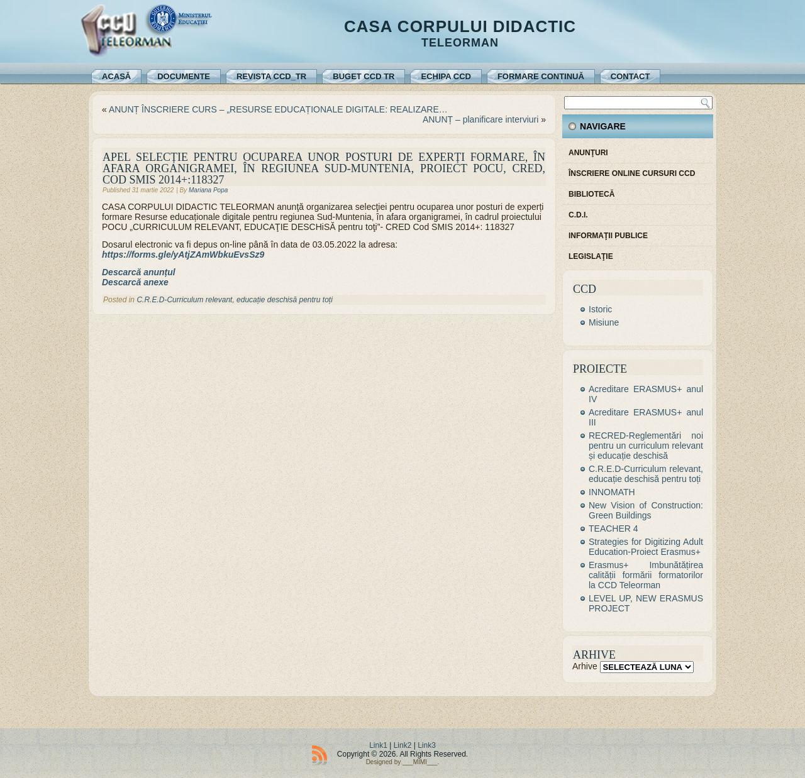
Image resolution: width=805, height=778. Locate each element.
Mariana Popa (208, 190)
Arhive (584, 666)
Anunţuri (588, 152)
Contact (630, 76)
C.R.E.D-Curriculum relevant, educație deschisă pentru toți (234, 299)
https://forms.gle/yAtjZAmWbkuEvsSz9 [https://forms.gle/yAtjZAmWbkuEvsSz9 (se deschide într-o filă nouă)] (183, 254)
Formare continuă (540, 76)
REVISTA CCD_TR (271, 76)
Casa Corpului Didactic (460, 26)
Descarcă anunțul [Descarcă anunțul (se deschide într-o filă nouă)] (138, 272)
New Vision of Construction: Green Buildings (646, 510)
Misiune (604, 322)
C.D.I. (578, 215)
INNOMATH (612, 492)
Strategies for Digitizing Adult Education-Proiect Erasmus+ (646, 547)
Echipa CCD (445, 76)
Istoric (600, 309)
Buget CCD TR (363, 76)
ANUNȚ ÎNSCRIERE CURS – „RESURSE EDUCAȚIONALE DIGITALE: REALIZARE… (278, 109)
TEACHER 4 (613, 528)
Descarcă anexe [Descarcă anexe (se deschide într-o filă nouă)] (135, 282)
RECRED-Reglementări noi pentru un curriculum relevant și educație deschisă (646, 445)
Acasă (116, 76)
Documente (183, 76)
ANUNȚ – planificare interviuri (480, 119)
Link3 (427, 745)
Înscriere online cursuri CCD (632, 173)
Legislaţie (591, 256)
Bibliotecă (591, 194)
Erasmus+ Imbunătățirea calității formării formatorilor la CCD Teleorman (646, 575)
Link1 (378, 745)
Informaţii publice (608, 235)
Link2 (403, 745)
